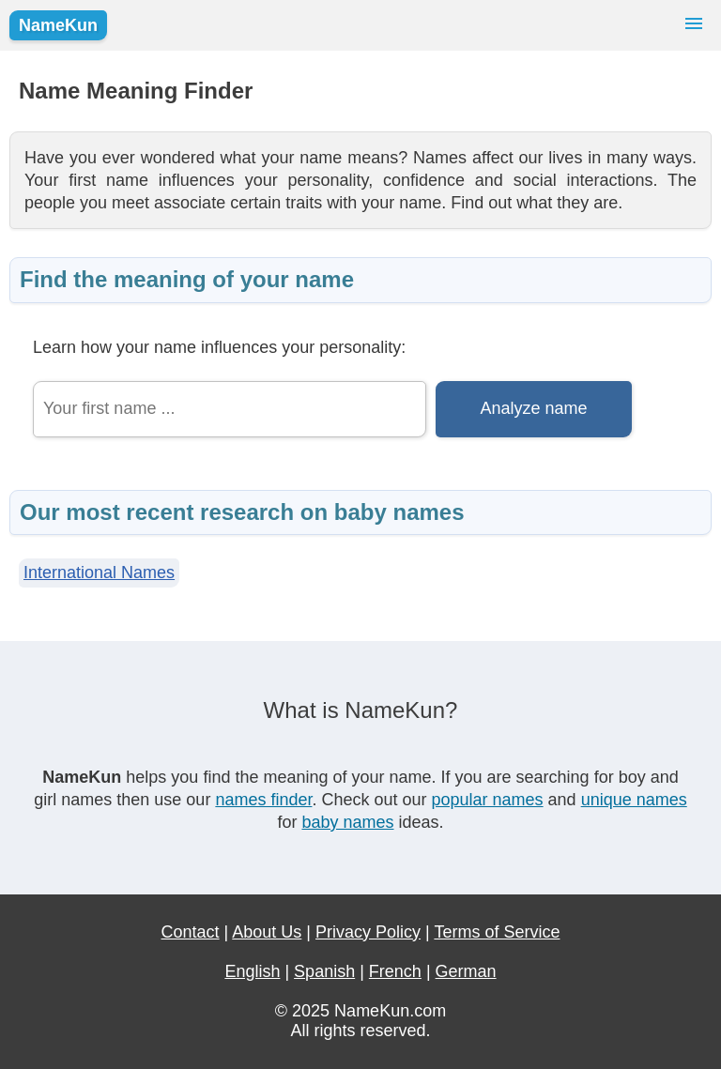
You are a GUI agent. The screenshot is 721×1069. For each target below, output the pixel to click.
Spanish (324, 971)
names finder (263, 799)
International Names (99, 572)
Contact (190, 932)
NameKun (58, 25)
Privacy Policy (368, 932)
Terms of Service (497, 932)
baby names (347, 822)
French (395, 971)
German (466, 971)
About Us (266, 932)
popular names (488, 799)
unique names (634, 799)
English (252, 971)
